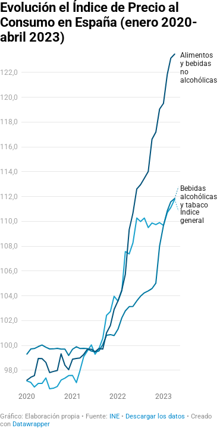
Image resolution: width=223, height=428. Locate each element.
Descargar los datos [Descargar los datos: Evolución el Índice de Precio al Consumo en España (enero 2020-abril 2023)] (155, 416)
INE (114, 416)
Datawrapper (31, 424)
